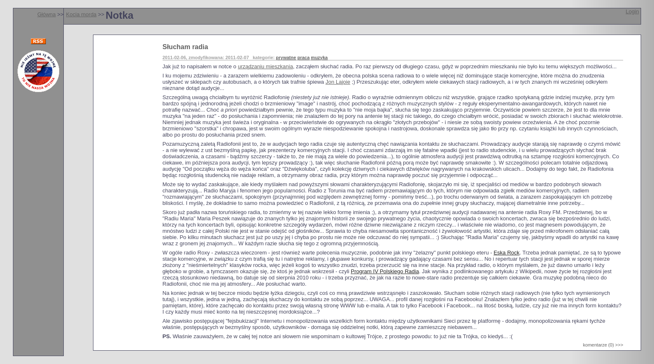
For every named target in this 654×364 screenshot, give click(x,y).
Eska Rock (506, 252)
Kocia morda (81, 14)
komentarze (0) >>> (603, 344)
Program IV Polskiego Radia (385, 271)
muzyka (319, 57)
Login (632, 11)
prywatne (286, 57)
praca (303, 57)
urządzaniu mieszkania (265, 66)
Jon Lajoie (337, 82)
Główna (46, 14)
